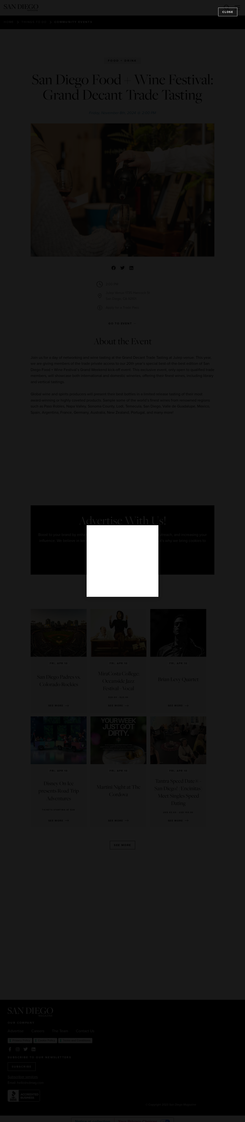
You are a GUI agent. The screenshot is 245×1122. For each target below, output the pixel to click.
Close (227, 12)
